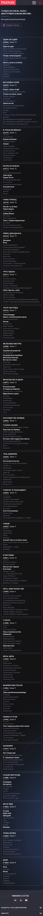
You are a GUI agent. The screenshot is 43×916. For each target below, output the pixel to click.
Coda (5, 412)
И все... (5, 446)
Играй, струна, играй (11, 89)
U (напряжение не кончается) (14, 600)
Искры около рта (9, 699)
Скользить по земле (10, 665)
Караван (6, 881)
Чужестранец (8, 209)
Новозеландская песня (12, 854)
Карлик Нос (7, 324)
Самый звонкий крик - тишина (14, 735)
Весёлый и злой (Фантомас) (13, 106)
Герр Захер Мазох (9, 403)
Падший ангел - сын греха (12, 391)
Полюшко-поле (8, 281)
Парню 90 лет (8, 177)
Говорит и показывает (11, 499)
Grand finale (7, 160)
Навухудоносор (9, 639)
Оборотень (7, 468)
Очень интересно (9, 874)
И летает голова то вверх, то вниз (15, 427)
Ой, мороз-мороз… (10, 279)
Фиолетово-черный (11, 567)
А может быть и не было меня (15, 540)
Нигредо (6, 538)
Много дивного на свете (12, 840)
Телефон (6, 822)
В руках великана (10, 139)
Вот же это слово (10, 360)
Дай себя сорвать (10, 796)
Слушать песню (12, 25)
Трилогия (6, 254)
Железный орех (9, 852)
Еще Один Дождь (9, 629)
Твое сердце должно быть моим (16, 726)
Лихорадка (7, 531)
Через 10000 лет (9, 576)
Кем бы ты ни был (10, 207)
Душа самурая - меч (10, 153)
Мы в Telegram (20, 900)
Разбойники (7, 398)
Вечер (5, 871)
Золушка (6, 876)
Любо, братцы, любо (11, 290)
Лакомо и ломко (9, 571)
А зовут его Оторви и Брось (13, 53)
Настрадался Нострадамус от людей (17, 518)
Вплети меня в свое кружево (14, 247)
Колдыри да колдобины (12, 355)
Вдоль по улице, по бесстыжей (14, 49)
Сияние (6, 144)
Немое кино (7, 663)
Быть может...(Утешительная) (14, 263)
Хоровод (6, 869)
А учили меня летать (11, 849)
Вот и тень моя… (9, 475)
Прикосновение (9, 259)
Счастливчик (8, 137)
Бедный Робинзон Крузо (12, 436)
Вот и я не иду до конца (12, 225)
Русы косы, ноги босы (11, 328)
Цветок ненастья (9, 371)
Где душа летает (9, 155)
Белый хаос (7, 711)
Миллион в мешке (10, 562)
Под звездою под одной (12, 668)
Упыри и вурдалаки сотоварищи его (16, 477)
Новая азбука (8, 769)
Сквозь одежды (9, 96)
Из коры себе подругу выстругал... (17, 439)
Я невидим (7, 782)
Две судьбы (7, 482)
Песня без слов (8, 679)
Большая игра (8, 187)
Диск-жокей (7, 648)
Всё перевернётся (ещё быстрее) (15, 124)
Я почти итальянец (10, 511)
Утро (5, 112)
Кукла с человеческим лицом (14, 317)
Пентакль (6, 508)
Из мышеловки (9, 387)
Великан (6, 827)
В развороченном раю (11, 405)
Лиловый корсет (9, 141)
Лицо (5, 627)
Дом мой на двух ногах (11, 364)
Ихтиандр (6, 410)
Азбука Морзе (8, 214)
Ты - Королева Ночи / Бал (12, 574)
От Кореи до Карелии (11, 389)
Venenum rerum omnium (12, 596)
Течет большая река (10, 762)
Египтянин (7, 569)
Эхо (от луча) (8, 407)
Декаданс (7, 240)
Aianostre (6, 448)
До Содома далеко (10, 506)
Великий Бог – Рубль (11, 547)
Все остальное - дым (11, 798)
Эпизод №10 (7, 158)
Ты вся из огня (8, 818)
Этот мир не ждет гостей (12, 470)
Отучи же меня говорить (12, 641)
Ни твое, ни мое (9, 564)
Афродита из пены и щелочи (14, 603)
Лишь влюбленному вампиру (14, 692)
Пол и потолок (8, 737)
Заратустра (7, 400)
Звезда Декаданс (10, 261)
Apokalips (6, 549)
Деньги (6, 878)
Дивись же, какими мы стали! (14, 92)
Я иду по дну (7, 845)
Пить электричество (10, 598)
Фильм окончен (9, 151)
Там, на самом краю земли (13, 760)
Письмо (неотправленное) (13, 227)
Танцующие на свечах (11, 672)
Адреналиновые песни (11, 643)
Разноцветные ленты (11, 148)
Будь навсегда (8, 607)
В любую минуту (9, 101)
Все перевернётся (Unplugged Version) (17, 119)
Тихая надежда (9, 67)
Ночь (5, 820)
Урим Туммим (8, 326)
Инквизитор (7, 842)
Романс (6, 789)
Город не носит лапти (11, 69)
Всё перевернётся (10, 108)
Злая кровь (7, 175)
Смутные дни (8, 677)
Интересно (7, 784)
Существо (7, 367)
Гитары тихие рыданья (12, 56)
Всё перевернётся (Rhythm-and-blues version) (20, 122)
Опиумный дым (9, 883)
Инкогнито (7, 256)
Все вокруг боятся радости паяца (15, 443)
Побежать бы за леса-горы (13, 502)
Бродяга (6, 76)
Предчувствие (8, 646)
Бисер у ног (7, 484)
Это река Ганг (8, 767)
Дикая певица (8, 333)
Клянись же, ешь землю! (12, 504)
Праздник (7, 816)
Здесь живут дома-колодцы (13, 369)
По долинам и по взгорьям (13, 292)
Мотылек (6, 216)
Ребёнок (6, 74)
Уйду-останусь (8, 331)
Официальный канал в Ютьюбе (26, 900)
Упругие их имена (9, 670)
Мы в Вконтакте (15, 900)
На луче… (6, 396)
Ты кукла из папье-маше (12, 184)
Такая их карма (9, 146)
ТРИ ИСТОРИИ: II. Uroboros (12, 612)
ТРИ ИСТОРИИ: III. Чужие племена (15, 614)
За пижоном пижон (10, 245)
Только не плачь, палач (12, 94)
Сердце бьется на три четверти (15, 463)
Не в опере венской (10, 319)
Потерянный (7, 211)
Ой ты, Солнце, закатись (12, 51)
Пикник (5, 825)
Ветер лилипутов (9, 434)
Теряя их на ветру (10, 731)
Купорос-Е (7, 605)
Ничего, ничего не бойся (12, 63)
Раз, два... (6, 702)
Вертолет (6, 708)
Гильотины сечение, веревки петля (16, 252)
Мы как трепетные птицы (12, 755)
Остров (6, 811)
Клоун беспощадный (11, 249)
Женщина (6, 99)
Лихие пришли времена (12, 173)
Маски (5, 60)
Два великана (8, 636)
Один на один (8, 46)
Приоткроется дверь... (11, 374)
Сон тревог (7, 706)
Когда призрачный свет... (12, 441)
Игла (5, 243)
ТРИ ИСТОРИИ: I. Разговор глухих (15, 610)
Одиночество (8, 103)
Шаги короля (8, 675)
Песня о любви (8, 295)
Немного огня (8, 724)
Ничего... (6, 194)
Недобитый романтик (11, 351)
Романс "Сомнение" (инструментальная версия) (21, 302)
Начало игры (8, 335)
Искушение (7, 479)
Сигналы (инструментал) (12, 266)
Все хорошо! (7, 182)
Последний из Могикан (11, 180)
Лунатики (6, 362)
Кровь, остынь (8, 704)
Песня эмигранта (9, 218)
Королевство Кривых (11, 430)
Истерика (6, 695)
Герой (5, 535)
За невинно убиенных (11, 728)
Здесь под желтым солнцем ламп (16, 542)
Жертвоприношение (10, 697)
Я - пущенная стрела (11, 757)
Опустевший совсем (10, 740)
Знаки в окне (8, 513)
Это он (5, 791)
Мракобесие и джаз (11, 394)
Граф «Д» (6, 473)
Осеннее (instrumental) (11, 72)
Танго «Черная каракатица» (14, 220)
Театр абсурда (9, 315)
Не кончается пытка (11, 461)
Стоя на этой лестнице (11, 793)
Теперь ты (7, 466)
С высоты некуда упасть (12, 650)
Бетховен (6, 223)
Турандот (6, 65)
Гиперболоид (8, 353)
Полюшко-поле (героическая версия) (17, 288)
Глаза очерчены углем (12, 632)
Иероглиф (7, 813)
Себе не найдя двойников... (13, 432)
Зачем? (6, 191)
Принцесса (7, 189)
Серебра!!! (7, 497)
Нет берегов (7, 786)
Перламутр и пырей (10, 578)
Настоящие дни (9, 753)
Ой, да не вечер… (9, 297)
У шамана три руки (10, 425)
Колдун (6, 110)
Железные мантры (10, 357)
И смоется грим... (9, 338)
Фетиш (5, 322)
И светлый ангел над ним (12, 733)
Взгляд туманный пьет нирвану (15, 581)
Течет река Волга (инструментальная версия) (20, 299)
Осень (5, 545)
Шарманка (7, 634)
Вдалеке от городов (10, 583)
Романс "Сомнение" (10, 286)
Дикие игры (7, 533)
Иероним (6, 515)
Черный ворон (8, 283)
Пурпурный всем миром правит (15, 58)
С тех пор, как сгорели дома (13, 764)
